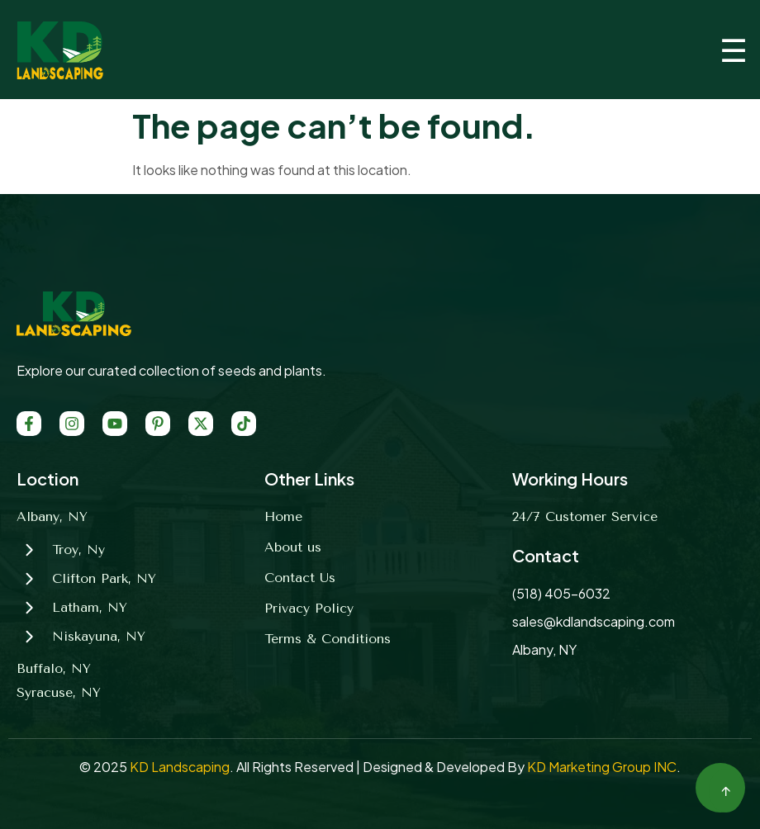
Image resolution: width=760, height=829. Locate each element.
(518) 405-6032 (561, 593)
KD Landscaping (180, 766)
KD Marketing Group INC (602, 766)
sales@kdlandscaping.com (593, 621)
